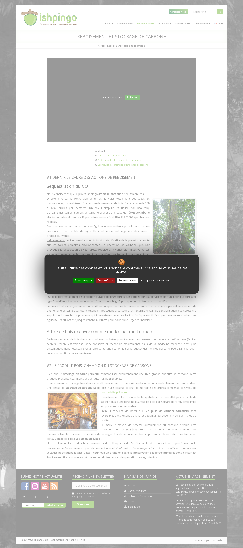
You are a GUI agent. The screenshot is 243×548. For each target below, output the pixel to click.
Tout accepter (83, 280)
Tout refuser (105, 280)
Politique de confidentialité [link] (155, 280)
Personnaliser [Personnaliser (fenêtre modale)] (127, 280)
